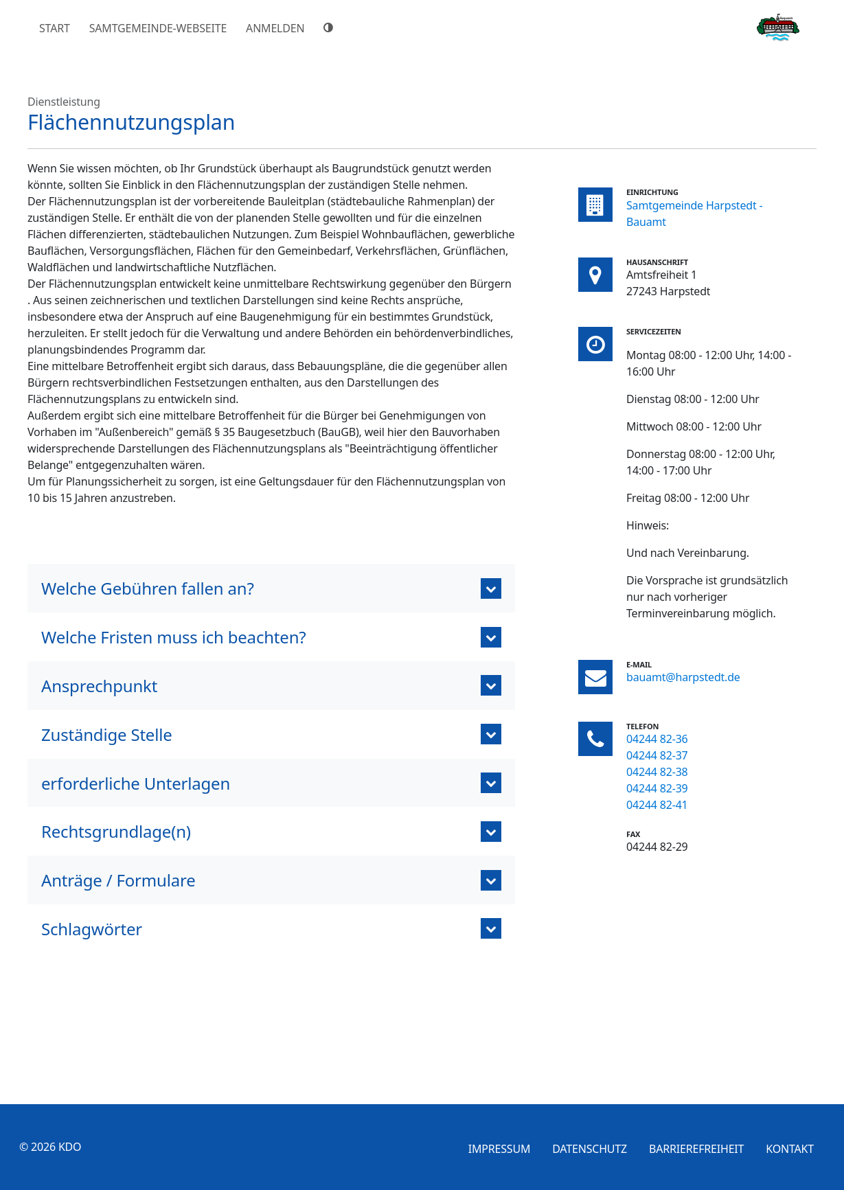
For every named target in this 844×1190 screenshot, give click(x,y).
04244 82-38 (657, 771)
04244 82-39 (657, 788)
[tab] (271, 880)
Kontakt (790, 1148)
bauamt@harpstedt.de (683, 677)
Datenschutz (589, 1148)
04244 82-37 (657, 755)
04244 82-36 (657, 738)
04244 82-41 (657, 804)
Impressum (499, 1148)
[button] (271, 588)
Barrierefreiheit (696, 1148)
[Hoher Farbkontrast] (330, 27)
